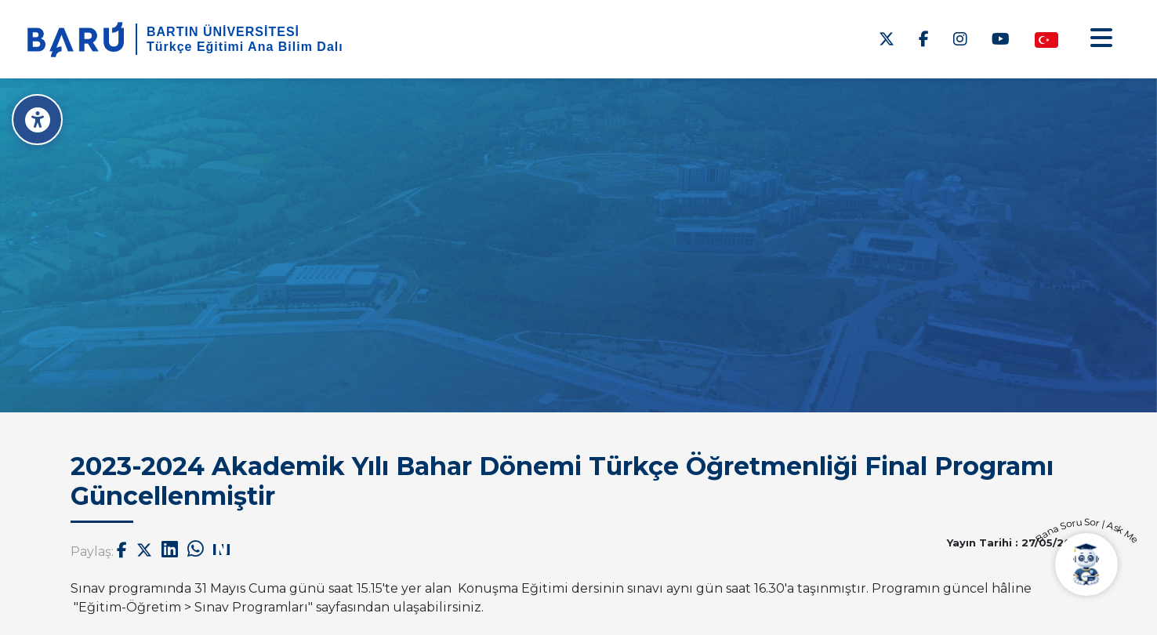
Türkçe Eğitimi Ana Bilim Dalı (245, 46)
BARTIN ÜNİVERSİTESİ (223, 31)
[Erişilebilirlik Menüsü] (37, 119)
